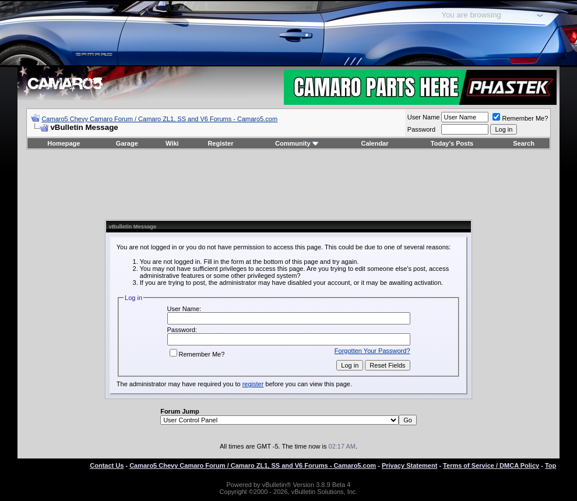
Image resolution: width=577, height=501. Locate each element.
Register (220, 143)
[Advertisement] (288, 184)
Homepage (63, 143)
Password (421, 129)
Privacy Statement (409, 465)
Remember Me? (520, 118)
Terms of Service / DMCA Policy (491, 465)
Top (550, 465)
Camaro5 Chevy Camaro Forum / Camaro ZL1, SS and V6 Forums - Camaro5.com (159, 118)
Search (523, 143)
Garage (127, 143)
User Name (423, 117)
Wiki (172, 143)
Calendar (374, 143)
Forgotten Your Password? (372, 350)
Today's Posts (452, 143)
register (253, 383)
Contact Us (107, 465)
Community (297, 143)
